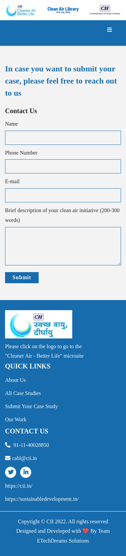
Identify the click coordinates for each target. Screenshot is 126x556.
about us (15, 380)
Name (11, 124)
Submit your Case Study (31, 406)
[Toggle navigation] (109, 33)
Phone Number (21, 153)
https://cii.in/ (18, 486)
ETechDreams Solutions (63, 541)
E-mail (12, 181)
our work (16, 419)
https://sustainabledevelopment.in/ (42, 499)
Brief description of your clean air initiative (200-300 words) (62, 215)
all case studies (23, 393)
